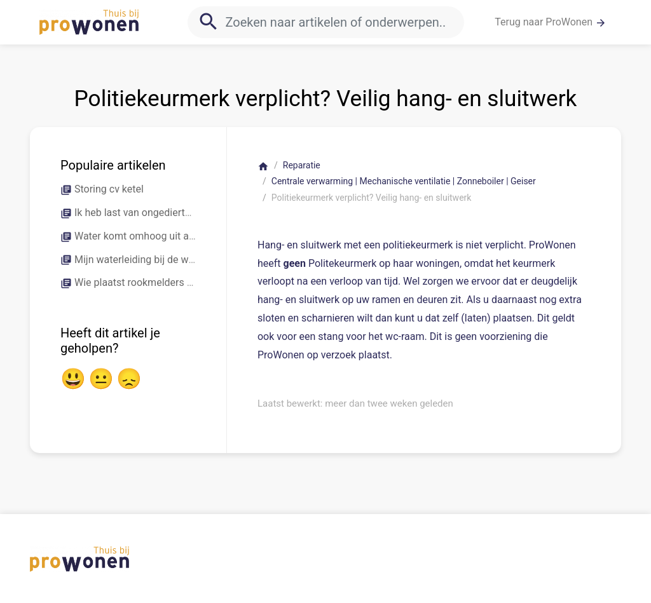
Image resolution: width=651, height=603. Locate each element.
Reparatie (301, 165)
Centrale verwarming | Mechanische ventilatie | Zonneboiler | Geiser (403, 181)
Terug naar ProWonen (550, 22)
